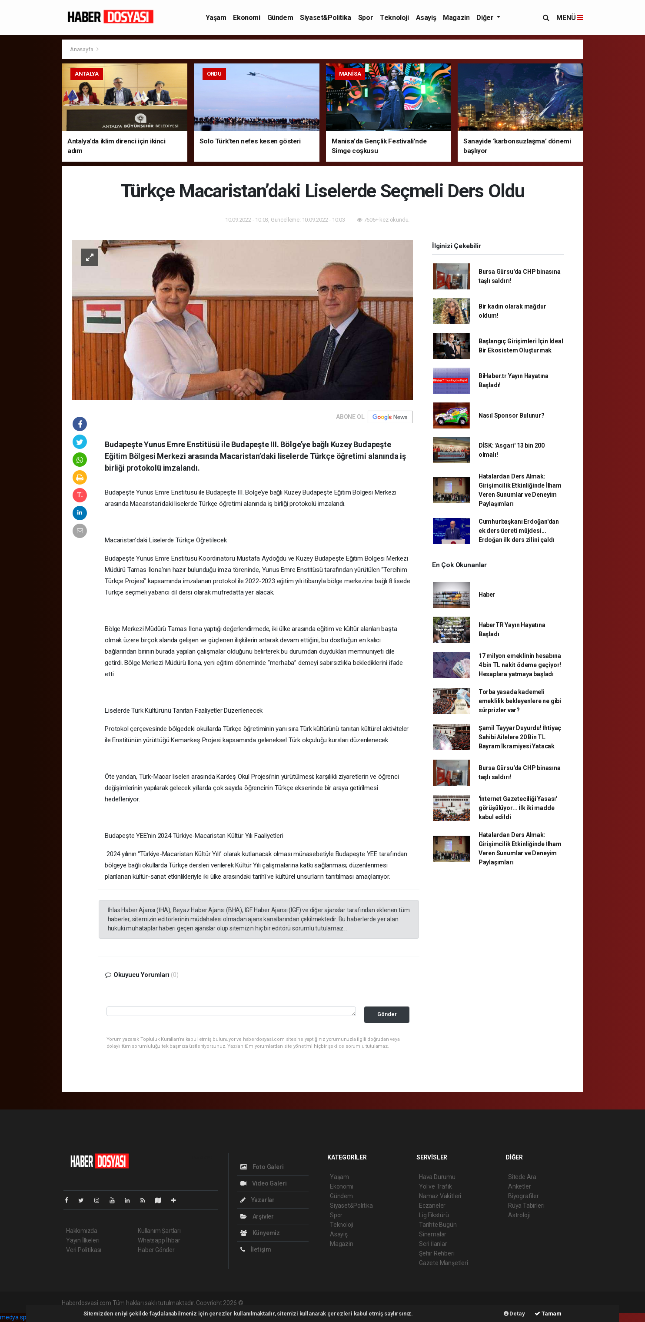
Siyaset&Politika (325, 17)
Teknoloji (394, 17)
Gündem (280, 17)
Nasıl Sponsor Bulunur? (512, 415)
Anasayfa (82, 49)
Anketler (519, 1186)
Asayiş (426, 17)
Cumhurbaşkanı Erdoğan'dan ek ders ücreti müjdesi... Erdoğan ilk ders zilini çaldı (519, 530)
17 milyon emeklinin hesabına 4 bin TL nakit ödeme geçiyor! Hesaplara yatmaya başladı (520, 665)
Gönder (387, 1014)
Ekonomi (246, 17)
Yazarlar (257, 1199)
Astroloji (519, 1215)
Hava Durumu (437, 1176)
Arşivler (257, 1216)
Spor (365, 17)
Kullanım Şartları (159, 1230)
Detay (514, 1313)
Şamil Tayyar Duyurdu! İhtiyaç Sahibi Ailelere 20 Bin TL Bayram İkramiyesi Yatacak (520, 737)
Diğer (485, 17)
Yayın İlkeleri (82, 1240)
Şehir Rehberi (437, 1253)
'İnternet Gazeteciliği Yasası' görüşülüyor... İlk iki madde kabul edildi (518, 807)
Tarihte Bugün (438, 1224)
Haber (487, 594)
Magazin (456, 17)
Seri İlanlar (433, 1243)
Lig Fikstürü (434, 1215)
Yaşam (216, 17)
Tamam (548, 1313)
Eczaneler (432, 1205)
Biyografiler (523, 1195)
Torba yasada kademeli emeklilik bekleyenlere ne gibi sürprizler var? (520, 701)
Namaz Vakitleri (440, 1195)
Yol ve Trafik (435, 1186)
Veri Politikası (83, 1249)
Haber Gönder (156, 1249)
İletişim (255, 1249)
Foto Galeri (262, 1166)
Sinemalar (432, 1234)
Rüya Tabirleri (526, 1205)
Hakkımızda (81, 1230)
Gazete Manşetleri (443, 1262)
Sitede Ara (522, 1176)
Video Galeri (263, 1183)
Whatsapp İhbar (159, 1240)
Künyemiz (260, 1232)
